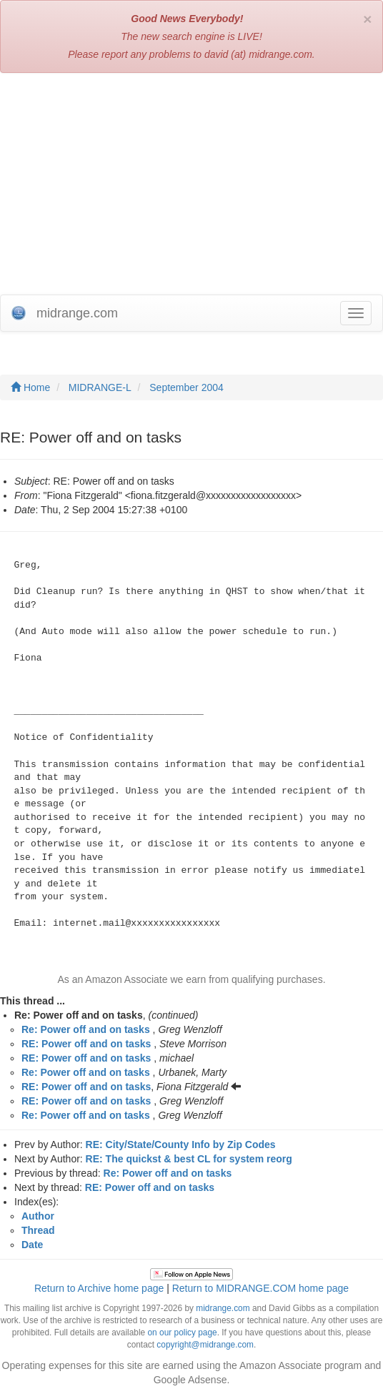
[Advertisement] (191, 187)
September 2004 (186, 387)
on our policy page (182, 1333)
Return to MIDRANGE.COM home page (260, 1288)
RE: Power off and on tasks (86, 1043)
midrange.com (222, 1308)
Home (30, 387)
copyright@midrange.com (205, 1345)
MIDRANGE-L (100, 387)
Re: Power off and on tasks (85, 1029)
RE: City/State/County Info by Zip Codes (181, 1144)
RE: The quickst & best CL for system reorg (189, 1159)
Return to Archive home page (99, 1288)
